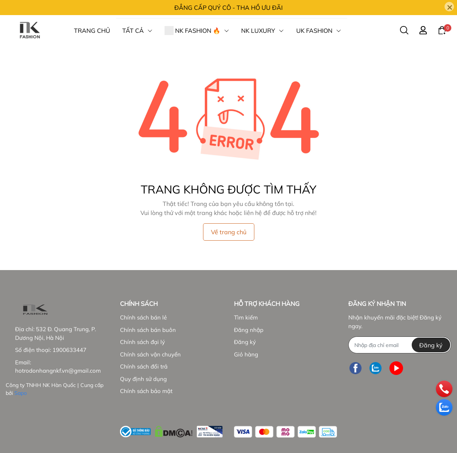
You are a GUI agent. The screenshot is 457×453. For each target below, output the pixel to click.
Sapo (20, 393)
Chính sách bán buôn (148, 329)
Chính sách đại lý (142, 342)
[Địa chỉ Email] (399, 344)
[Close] (449, 6)
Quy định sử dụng (143, 378)
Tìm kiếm (246, 317)
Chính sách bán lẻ (143, 317)
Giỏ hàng (246, 354)
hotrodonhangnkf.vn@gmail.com (58, 370)
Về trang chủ (228, 232)
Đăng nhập (248, 329)
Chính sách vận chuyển (150, 354)
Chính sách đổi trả (144, 366)
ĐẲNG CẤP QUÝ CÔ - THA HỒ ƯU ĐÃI (228, 7)
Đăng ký (245, 342)
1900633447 (69, 349)
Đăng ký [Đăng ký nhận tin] (431, 345)
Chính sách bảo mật (146, 391)
